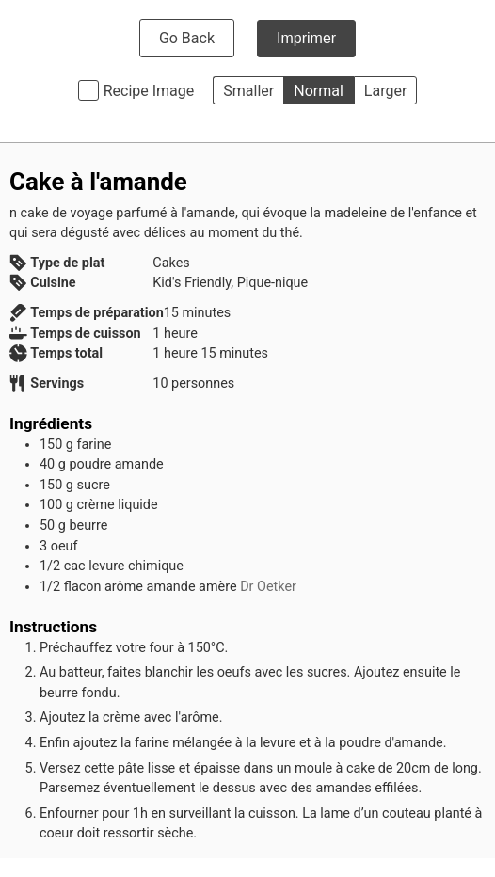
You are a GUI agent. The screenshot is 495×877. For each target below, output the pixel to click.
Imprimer (306, 38)
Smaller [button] (248, 91)
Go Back (187, 38)
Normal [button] (318, 91)
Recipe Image (149, 91)
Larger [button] (385, 91)
